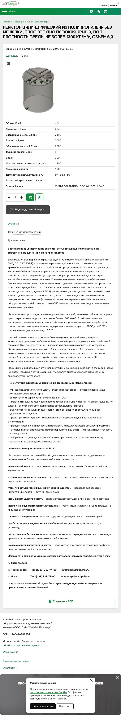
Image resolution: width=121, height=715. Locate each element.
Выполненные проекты (16, 661)
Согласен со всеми (42, 706)
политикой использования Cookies (48, 692)
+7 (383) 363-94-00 (110, 5)
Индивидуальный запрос (29, 209)
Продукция (18, 22)
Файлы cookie (10, 652)
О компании (9, 668)
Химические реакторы (38, 22)
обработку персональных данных (21, 645)
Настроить (65, 706)
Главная (6, 22)
